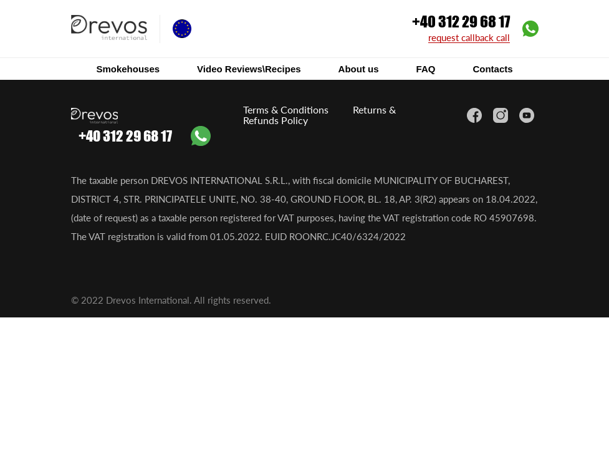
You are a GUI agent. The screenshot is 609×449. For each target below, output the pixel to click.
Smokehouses (128, 69)
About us (358, 69)
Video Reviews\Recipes (248, 69)
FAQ (426, 69)
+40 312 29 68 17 (461, 21)
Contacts (492, 69)
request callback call (469, 38)
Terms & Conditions (285, 109)
